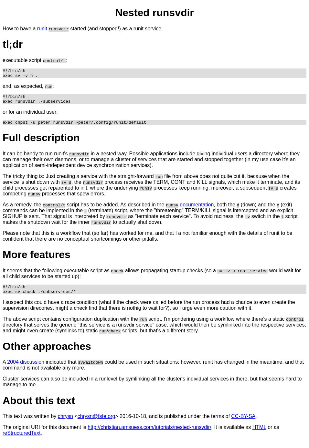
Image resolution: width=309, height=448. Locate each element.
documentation (197, 209)
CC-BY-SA (243, 423)
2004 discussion (25, 368)
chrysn (65, 423)
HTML (259, 434)
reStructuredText (21, 440)
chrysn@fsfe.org (96, 423)
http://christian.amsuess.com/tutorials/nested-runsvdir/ (149, 434)
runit (42, 28)
